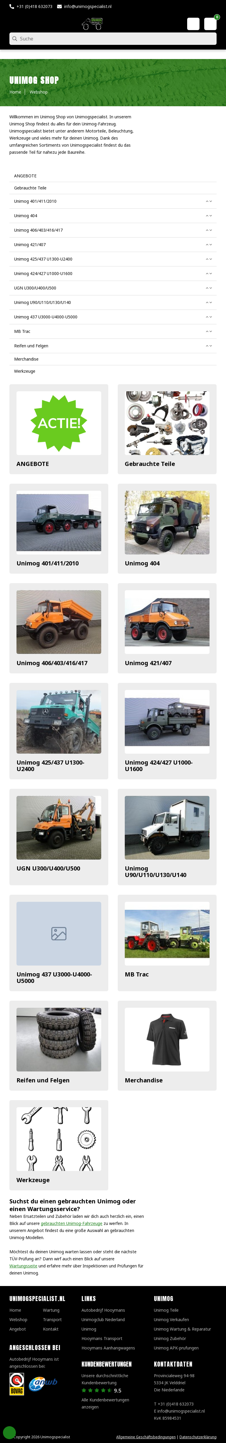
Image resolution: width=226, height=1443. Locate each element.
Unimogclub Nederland (103, 1319)
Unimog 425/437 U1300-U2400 (50, 765)
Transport (52, 1319)
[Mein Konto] (193, 24)
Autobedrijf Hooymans (103, 1310)
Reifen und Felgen (43, 1080)
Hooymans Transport (102, 1338)
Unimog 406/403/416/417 (51, 663)
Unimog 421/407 (148, 663)
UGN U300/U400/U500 (48, 868)
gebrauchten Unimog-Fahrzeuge (71, 1223)
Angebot (17, 1329)
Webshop (18, 1319)
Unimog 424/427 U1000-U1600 (159, 765)
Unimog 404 (142, 563)
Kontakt (51, 1329)
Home (15, 1310)
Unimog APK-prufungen (176, 1348)
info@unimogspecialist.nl (88, 6)
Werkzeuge (33, 1180)
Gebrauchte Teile (150, 464)
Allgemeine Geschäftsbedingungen (146, 1436)
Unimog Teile (166, 1310)
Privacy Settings (9, 1432)
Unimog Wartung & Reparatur (182, 1329)
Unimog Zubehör (170, 1338)
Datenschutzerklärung (198, 1436)
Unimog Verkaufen (171, 1319)
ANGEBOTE (32, 464)
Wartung (51, 1310)
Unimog (89, 1329)
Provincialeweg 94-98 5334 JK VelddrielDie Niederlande (174, 1383)
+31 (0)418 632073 (34, 6)
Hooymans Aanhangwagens (108, 1348)
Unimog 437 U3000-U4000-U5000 (54, 977)
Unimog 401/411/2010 (47, 563)
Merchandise (144, 1080)
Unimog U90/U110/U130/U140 (155, 871)
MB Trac (137, 974)
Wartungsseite (23, 1266)
